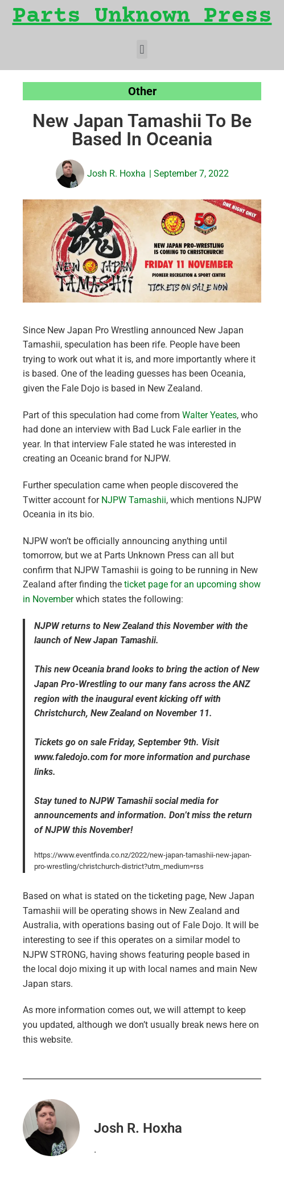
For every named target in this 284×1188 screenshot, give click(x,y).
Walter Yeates (209, 415)
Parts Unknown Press (142, 17)
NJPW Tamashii (133, 500)
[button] (142, 49)
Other (142, 91)
